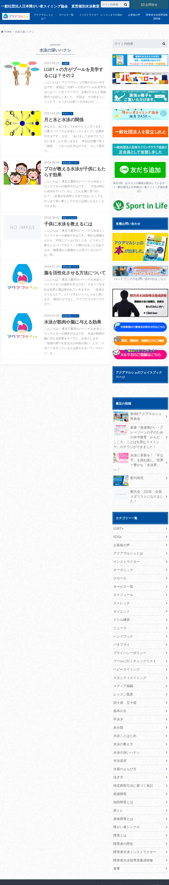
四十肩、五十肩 (124, 689)
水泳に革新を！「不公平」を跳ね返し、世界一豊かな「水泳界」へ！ (138, 459)
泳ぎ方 (118, 763)
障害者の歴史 (122, 828)
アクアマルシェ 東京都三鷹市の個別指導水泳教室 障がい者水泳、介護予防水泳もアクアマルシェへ (133, 874)
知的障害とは (122, 787)
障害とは (119, 820)
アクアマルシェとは (127, 543)
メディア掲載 (122, 673)
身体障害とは (122, 803)
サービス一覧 (66, 14)
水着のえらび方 (124, 755)
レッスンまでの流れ (111, 14)
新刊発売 (128, 473)
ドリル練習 (121, 608)
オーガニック (122, 559)
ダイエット (121, 600)
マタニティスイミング (128, 665)
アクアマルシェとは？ (43, 16)
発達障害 (119, 779)
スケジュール (122, 583)
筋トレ (118, 795)
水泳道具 (119, 746)
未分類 (118, 714)
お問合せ (149, 4)
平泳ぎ (118, 706)
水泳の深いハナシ (125, 738)
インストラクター (89, 14)
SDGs (117, 526)
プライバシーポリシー (128, 640)
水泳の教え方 (122, 730)
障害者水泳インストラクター (133, 836)
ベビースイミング (125, 657)
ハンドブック (122, 624)
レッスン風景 (122, 681)
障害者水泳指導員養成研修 (157, 16)
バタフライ (121, 632)
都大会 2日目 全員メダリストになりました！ (138, 488)
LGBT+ (118, 518)
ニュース (119, 616)
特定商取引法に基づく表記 (131, 771)
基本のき (119, 697)
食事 (116, 852)
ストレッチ (121, 591)
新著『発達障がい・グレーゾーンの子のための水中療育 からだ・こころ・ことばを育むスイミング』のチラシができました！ (138, 436)
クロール (119, 567)
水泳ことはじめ (124, 722)
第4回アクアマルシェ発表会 (138, 416)
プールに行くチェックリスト (133, 649)
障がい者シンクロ (125, 812)
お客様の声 (134, 14)
